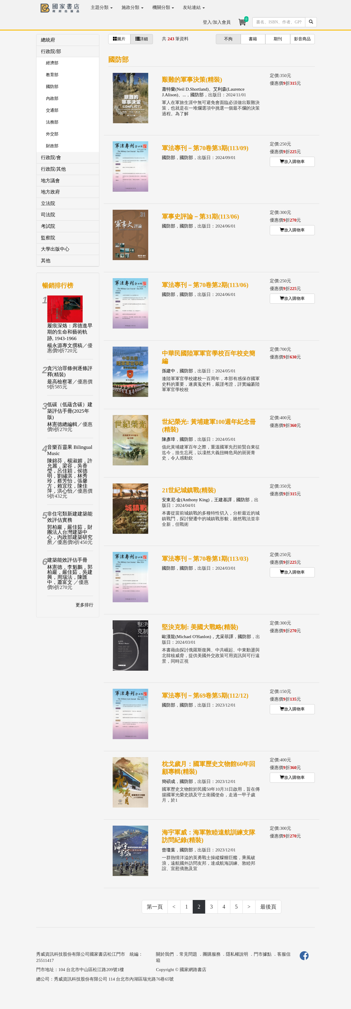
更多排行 (84, 605)
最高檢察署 (59, 382)
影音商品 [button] (302, 39)
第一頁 (155, 907)
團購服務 (212, 954)
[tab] (67, 40)
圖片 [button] (119, 38)
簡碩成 (168, 781)
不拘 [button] (228, 39)
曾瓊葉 (168, 850)
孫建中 (168, 371)
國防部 (197, 94)
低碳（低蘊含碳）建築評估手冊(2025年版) (69, 411)
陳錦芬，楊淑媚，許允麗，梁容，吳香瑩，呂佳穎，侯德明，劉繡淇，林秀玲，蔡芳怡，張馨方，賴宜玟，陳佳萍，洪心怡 (69, 476)
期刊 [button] (278, 39)
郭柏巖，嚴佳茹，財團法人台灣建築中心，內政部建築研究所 (69, 534)
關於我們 (165, 954)
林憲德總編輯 (62, 424)
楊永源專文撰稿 (64, 345)
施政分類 (132, 7)
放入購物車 (292, 161)
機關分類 (163, 7)
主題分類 (102, 7)
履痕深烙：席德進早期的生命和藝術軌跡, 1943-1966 (69, 332)
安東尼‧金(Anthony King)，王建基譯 (197, 499)
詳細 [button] (141, 38)
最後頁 (268, 907)
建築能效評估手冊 (67, 560)
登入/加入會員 (217, 22)
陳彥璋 (168, 439)
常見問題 (188, 954)
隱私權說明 (237, 954)
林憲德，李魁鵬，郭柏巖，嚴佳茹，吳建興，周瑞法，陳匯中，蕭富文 (69, 574)
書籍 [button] (253, 39)
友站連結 (194, 7)
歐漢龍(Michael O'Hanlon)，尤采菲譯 (197, 636)
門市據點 (263, 954)
